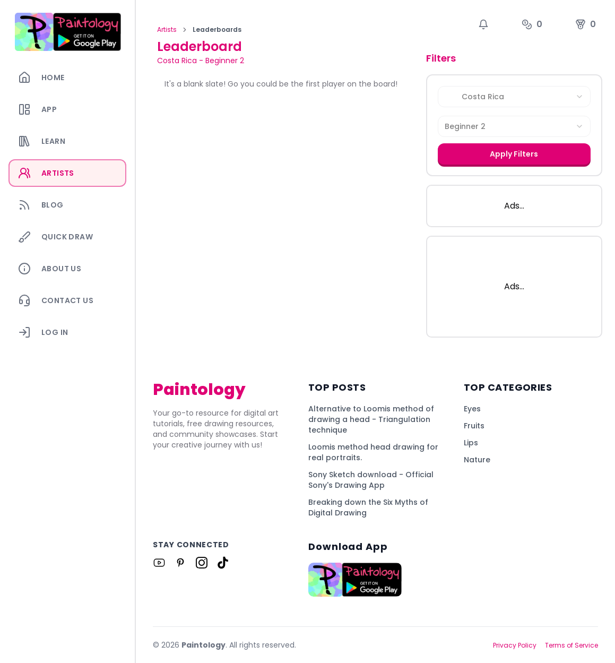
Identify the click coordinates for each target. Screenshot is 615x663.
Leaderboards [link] (217, 29)
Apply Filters (514, 154)
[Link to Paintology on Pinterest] (180, 562)
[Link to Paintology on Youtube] (159, 562)
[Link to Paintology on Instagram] (201, 562)
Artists (167, 29)
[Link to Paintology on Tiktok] (222, 562)
